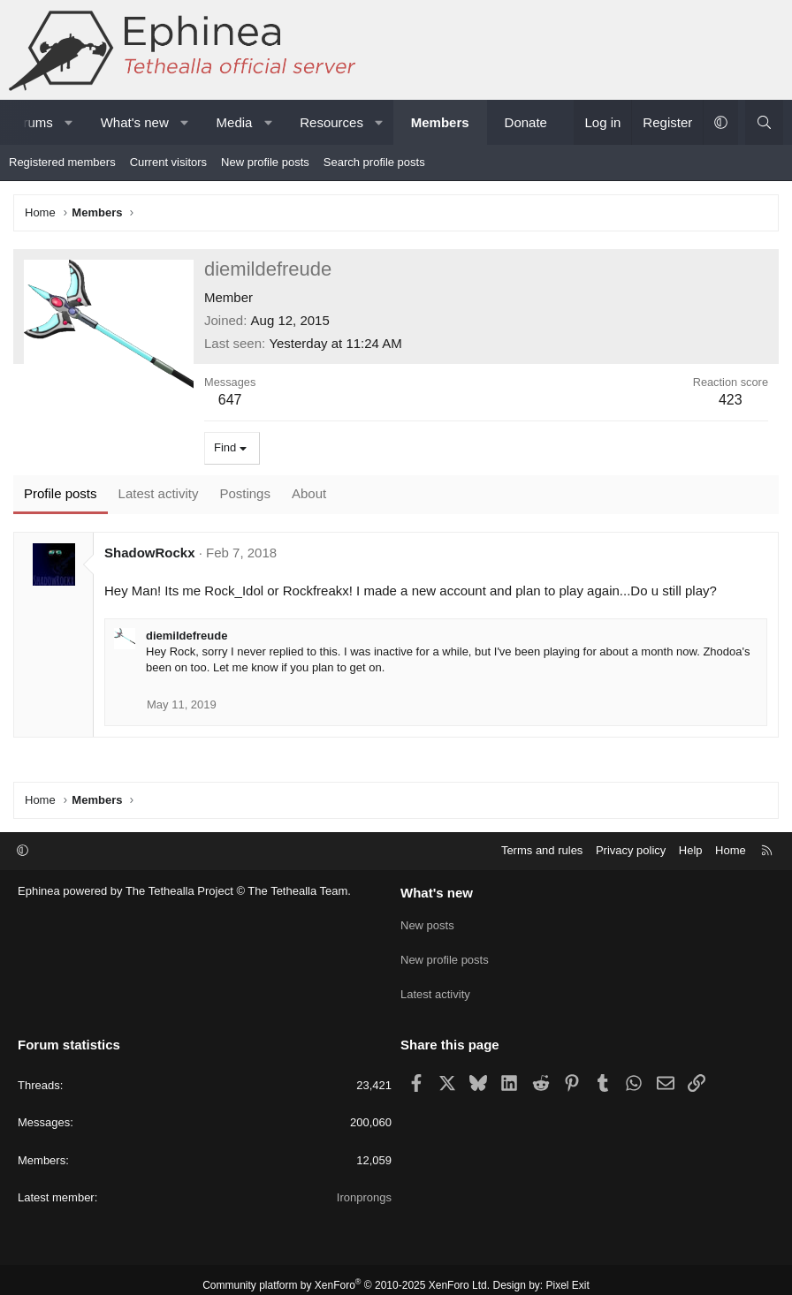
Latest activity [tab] (158, 493)
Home (730, 850)
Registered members (62, 162)
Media (235, 122)
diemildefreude (186, 635)
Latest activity (435, 986)
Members (440, 122)
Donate (526, 122)
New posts (427, 922)
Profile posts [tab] (60, 493)
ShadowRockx (149, 552)
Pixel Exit (568, 1274)
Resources (331, 122)
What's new (135, 122)
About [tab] (309, 493)
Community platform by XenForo (346, 1274)
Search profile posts (374, 162)
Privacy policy (631, 850)
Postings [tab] (244, 493)
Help (691, 850)
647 (230, 399)
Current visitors (168, 162)
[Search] (764, 122)
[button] (68, 122)
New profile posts (265, 162)
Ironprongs (364, 1186)
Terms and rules (542, 850)
